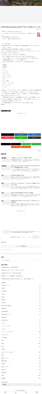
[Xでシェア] (7, 134)
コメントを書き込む (21, 246)
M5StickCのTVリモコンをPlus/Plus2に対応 (11, 273)
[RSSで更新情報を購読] (21, 147)
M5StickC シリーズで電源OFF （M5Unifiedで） (12, 276)
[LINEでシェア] (21, 137)
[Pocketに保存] (7, 137)
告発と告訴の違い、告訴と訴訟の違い (10, 267)
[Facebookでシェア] (21, 134)
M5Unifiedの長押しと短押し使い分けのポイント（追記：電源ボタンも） (18, 279)
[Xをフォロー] (11, 144)
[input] (21, 260)
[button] (34, 137)
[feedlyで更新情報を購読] (31, 144)
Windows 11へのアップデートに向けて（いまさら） (13, 270)
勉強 (9, 110)
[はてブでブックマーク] (34, 134)
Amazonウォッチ (4, 110)
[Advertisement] (21, 15)
